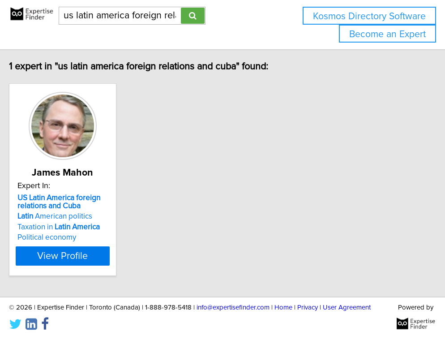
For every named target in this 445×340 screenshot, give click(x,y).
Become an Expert (387, 34)
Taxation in (71, 227)
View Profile (86, 256)
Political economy (59, 237)
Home (283, 307)
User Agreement (347, 307)
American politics (67, 216)
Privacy (307, 307)
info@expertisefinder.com (233, 307)
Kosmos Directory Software (369, 16)
